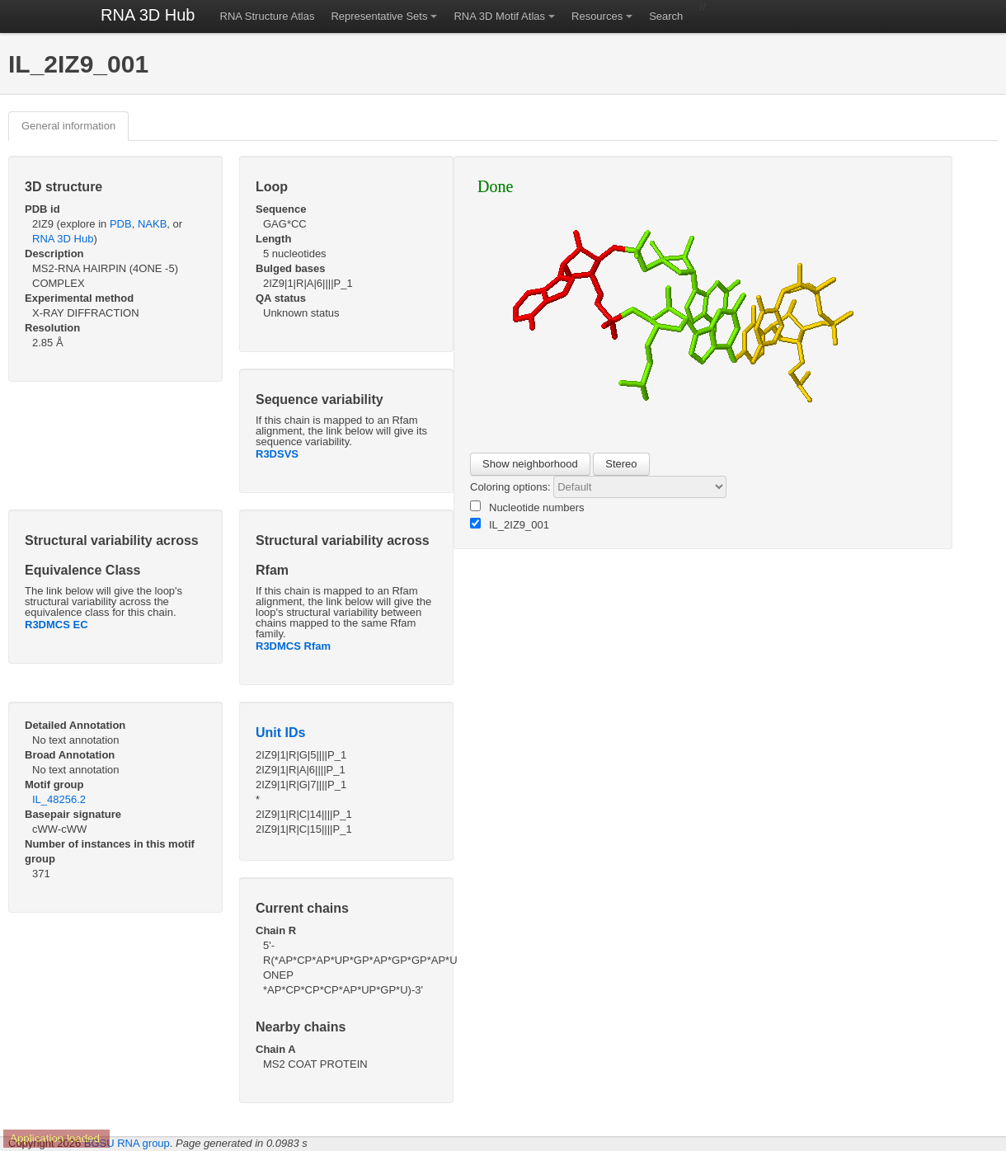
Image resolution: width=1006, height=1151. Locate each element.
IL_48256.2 (59, 799)
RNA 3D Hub (148, 15)
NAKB (152, 224)
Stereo (621, 464)
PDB (121, 224)
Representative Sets (379, 16)
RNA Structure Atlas (267, 16)
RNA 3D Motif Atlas (499, 16)
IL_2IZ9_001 (509, 524)
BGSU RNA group (127, 1143)
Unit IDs (280, 733)
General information (68, 126)
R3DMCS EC (56, 624)
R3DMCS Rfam (293, 646)
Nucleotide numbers (527, 507)
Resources (597, 16)
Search (666, 16)
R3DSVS (277, 454)
